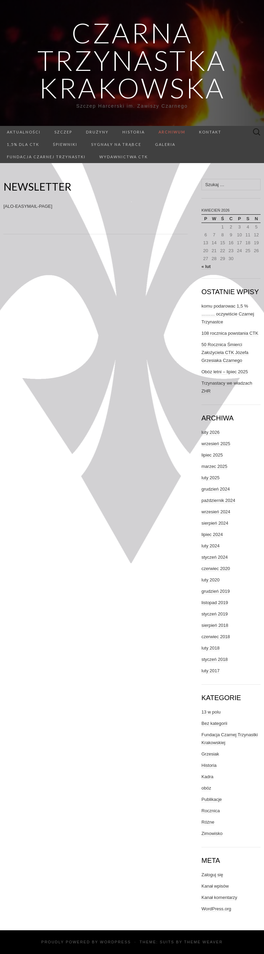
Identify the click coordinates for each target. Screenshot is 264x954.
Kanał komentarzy (219, 897)
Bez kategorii (214, 723)
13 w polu (211, 712)
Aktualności (24, 132)
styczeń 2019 (214, 614)
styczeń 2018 (214, 659)
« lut (206, 266)
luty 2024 (210, 545)
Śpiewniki (65, 144)
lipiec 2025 (212, 455)
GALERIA (165, 144)
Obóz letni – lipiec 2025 (224, 371)
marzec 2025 (214, 466)
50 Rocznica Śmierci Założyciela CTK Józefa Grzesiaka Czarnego (225, 352)
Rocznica (210, 810)
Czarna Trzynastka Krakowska (132, 60)
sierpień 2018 (214, 625)
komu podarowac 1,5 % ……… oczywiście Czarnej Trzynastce (227, 313)
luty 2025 (210, 477)
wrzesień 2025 (215, 443)
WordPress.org (216, 908)
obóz (206, 788)
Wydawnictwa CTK (123, 156)
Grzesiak (210, 754)
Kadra (207, 776)
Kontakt (210, 132)
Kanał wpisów (215, 886)
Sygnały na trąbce (116, 144)
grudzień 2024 (215, 489)
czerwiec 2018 (215, 636)
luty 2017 (210, 670)
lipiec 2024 (212, 534)
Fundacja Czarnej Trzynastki (46, 156)
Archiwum (171, 132)
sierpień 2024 (214, 523)
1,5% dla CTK (23, 144)
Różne (207, 822)
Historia (133, 132)
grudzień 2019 (215, 591)
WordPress (115, 942)
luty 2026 (210, 432)
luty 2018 (210, 648)
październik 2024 (218, 500)
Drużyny (97, 132)
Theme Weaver (203, 942)
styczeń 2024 (214, 557)
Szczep (63, 132)
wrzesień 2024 (215, 511)
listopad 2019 (214, 602)
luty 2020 (210, 579)
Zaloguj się (212, 874)
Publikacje (211, 799)
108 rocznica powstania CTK (229, 333)
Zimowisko (211, 833)
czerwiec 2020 (215, 568)
